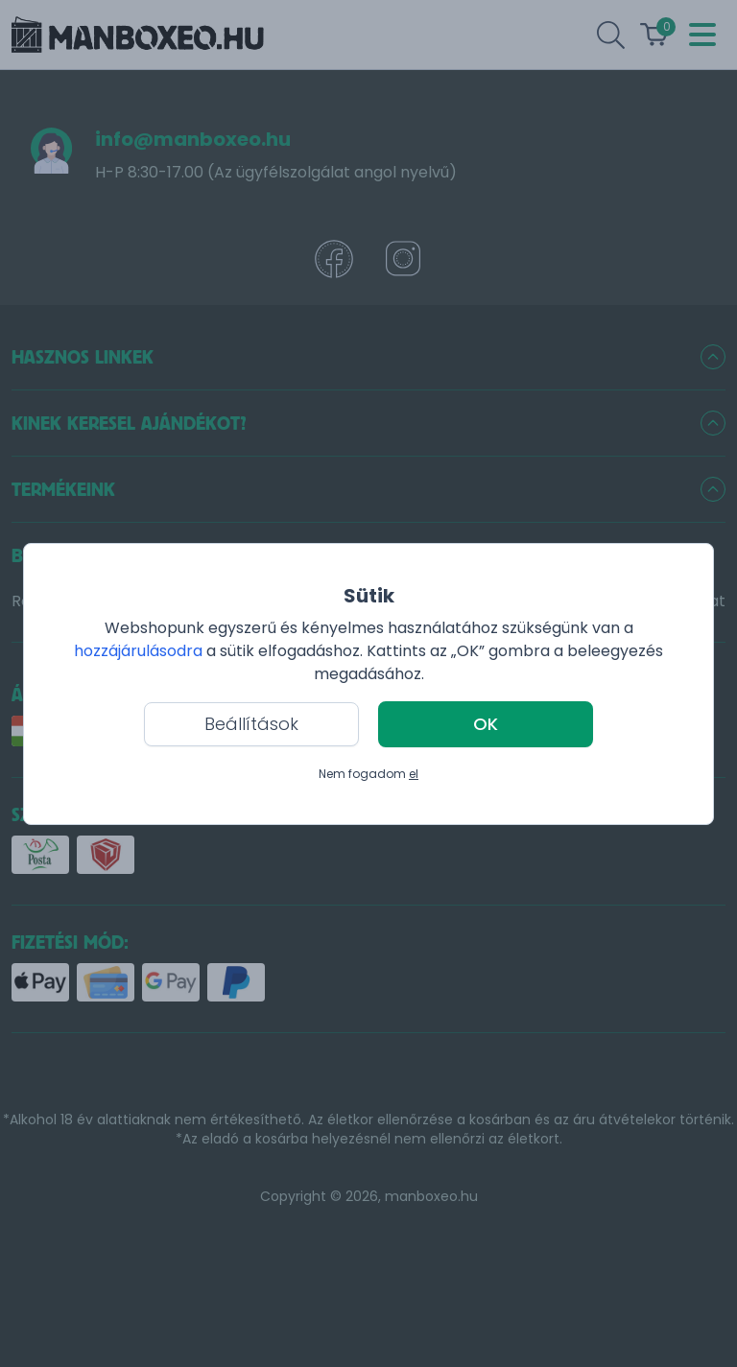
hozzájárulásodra (140, 651)
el (413, 774)
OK (485, 724)
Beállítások (251, 724)
